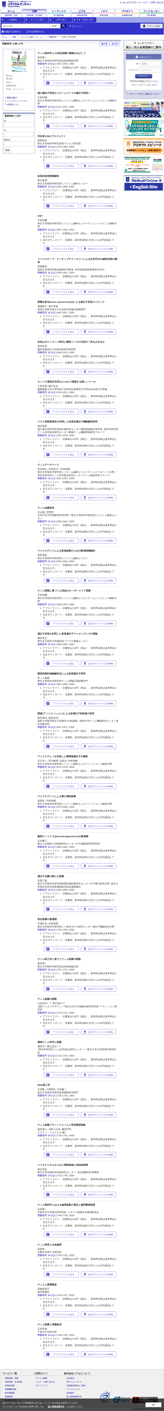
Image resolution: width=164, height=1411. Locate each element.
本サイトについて (74, 1382)
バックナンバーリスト (17, 101)
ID (137, 63)
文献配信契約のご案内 (76, 1385)
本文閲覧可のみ (36, 32)
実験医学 (53, 37)
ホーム (4, 37)
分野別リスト (13, 104)
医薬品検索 (10, 1385)
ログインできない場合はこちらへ (144, 94)
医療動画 (9, 1396)
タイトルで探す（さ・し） (32, 37)
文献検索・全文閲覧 (13, 1382)
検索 (7, 150)
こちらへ (155, 81)
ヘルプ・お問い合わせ (152, 2)
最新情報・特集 (11, 1378)
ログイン (143, 76)
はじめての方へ (130, 2)
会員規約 (70, 1393)
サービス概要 (41, 1378)
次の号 (115, 44)
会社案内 (70, 1378)
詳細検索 (13, 20)
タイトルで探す (37, 20)
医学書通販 (10, 1393)
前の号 (104, 44)
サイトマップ (41, 1385)
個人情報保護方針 (74, 1396)
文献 (14, 37)
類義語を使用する (12, 32)
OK (153, 1405)
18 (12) (52, 63)
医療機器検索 (10, 1389)
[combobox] (25, 26)
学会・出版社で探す (85, 20)
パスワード (133, 70)
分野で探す (61, 20)
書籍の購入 (12, 97)
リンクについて (73, 1389)
